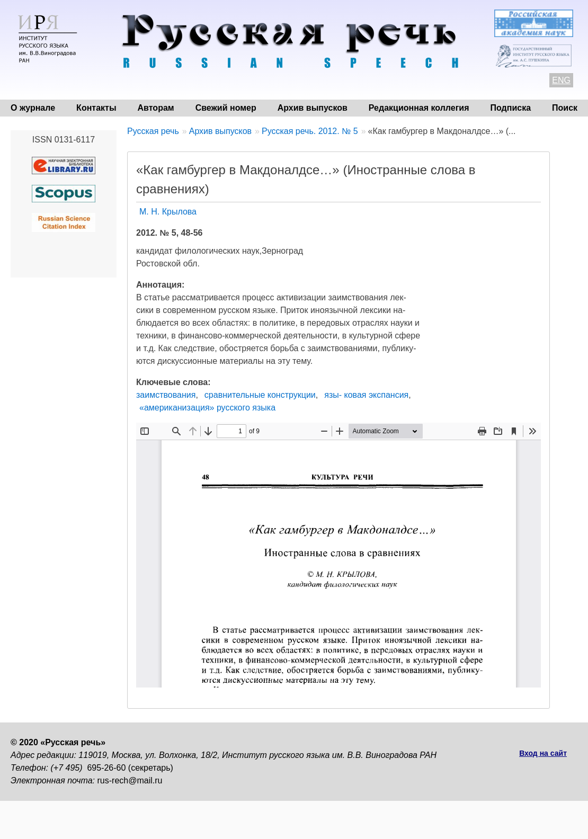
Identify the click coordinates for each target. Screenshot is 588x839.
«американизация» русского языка (207, 407)
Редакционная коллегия (419, 107)
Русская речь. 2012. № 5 (310, 131)
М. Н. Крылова (168, 211)
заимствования (165, 394)
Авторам (156, 107)
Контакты (96, 107)
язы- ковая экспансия (366, 394)
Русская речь (153, 131)
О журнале (33, 107)
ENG (561, 80)
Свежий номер (225, 107)
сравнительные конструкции (260, 394)
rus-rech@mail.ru (130, 780)
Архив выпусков (313, 107)
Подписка (511, 107)
